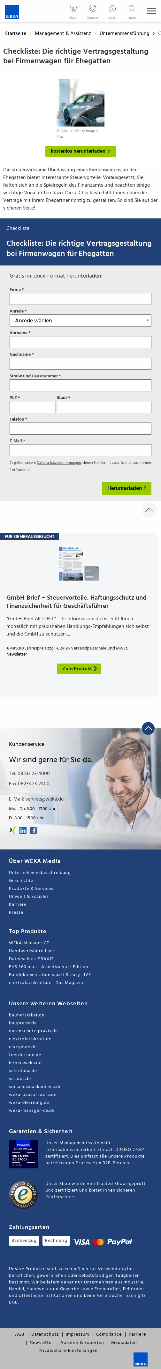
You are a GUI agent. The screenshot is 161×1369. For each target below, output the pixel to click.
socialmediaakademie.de (35, 1087)
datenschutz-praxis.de (33, 1031)
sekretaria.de (23, 1071)
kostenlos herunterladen (81, 151)
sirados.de (20, 1079)
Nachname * (80, 361)
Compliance (108, 1334)
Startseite (15, 34)
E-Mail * (80, 447)
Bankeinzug (24, 1240)
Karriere (17, 904)
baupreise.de (23, 1023)
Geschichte (21, 880)
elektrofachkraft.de (30, 1039)
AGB (19, 1334)
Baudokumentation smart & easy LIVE (50, 975)
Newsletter (41, 1342)
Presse (16, 912)
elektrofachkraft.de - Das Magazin (46, 983)
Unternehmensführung (125, 34)
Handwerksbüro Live (31, 951)
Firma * (80, 296)
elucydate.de (23, 1047)
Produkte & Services (31, 888)
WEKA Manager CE (29, 943)
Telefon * (80, 426)
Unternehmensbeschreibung (40, 873)
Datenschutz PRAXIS (31, 959)
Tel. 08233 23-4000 (29, 774)
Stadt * (104, 404)
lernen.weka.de (25, 1063)
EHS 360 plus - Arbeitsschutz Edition (48, 967)
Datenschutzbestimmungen (59, 463)
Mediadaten (124, 1342)
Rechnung (56, 1240)
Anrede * (80, 318)
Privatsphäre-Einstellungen (68, 1350)
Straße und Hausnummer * (80, 382)
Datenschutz (45, 1334)
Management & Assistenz (63, 34)
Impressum (77, 1334)
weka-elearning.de (29, 1102)
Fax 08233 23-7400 (29, 784)
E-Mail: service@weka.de (36, 799)
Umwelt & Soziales (29, 896)
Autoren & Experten (82, 1342)
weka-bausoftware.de (33, 1094)
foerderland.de (25, 1055)
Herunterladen (125, 488)
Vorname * (80, 339)
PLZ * (33, 404)
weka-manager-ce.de (32, 1110)
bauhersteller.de (26, 1015)
